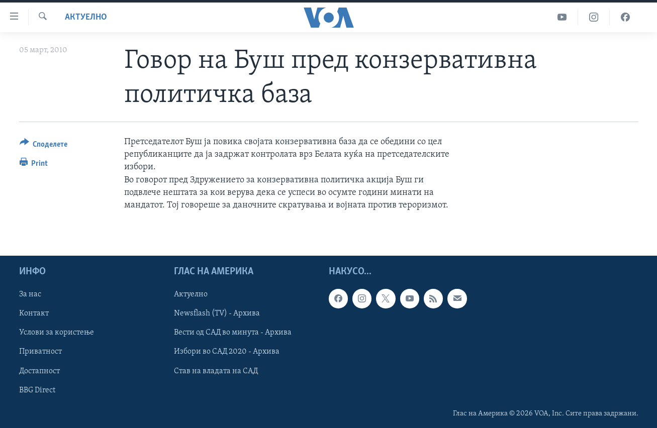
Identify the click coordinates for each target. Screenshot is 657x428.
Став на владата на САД (216, 371)
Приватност (40, 352)
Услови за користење (56, 333)
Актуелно (86, 17)
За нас (30, 295)
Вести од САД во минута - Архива (233, 333)
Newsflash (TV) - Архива (217, 314)
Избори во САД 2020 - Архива (226, 352)
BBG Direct (37, 390)
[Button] (44, 146)
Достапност (39, 371)
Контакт (34, 314)
